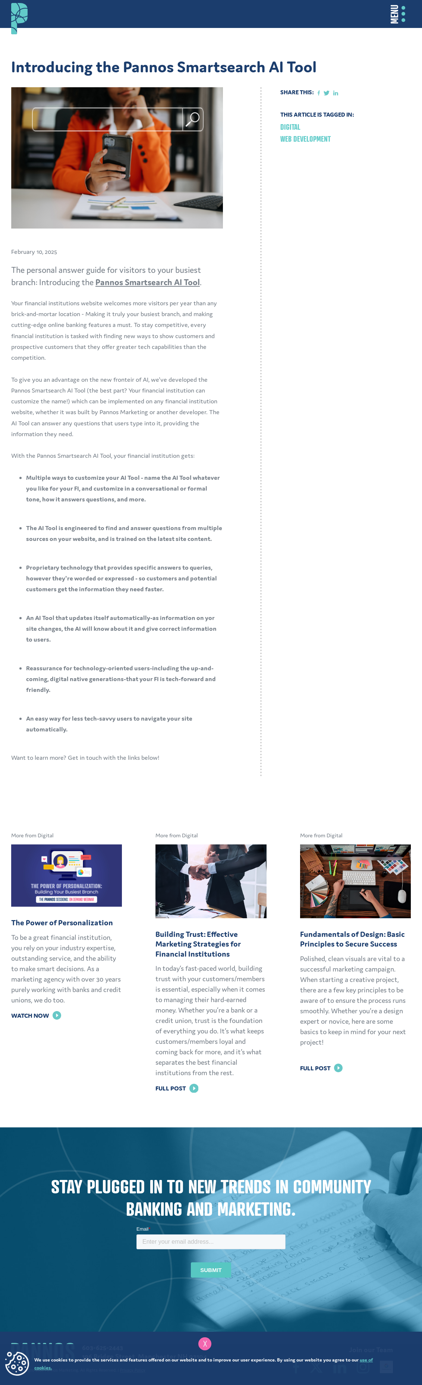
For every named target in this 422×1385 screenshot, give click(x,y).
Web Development (305, 139)
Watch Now (36, 1015)
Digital (290, 127)
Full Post (176, 1088)
